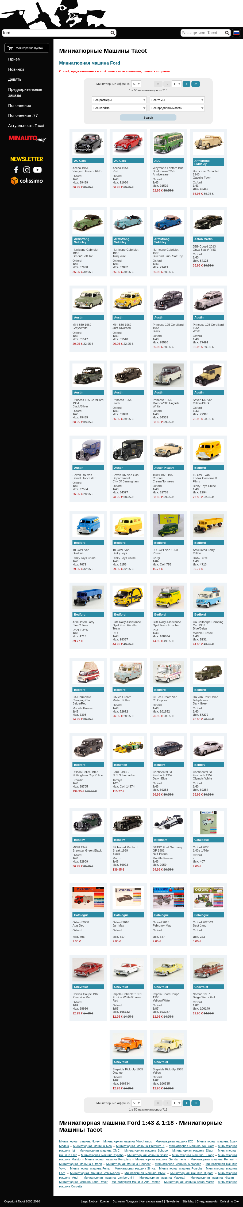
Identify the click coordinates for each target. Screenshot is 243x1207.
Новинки (16, 69)
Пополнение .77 (23, 115)
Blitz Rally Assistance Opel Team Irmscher (168, 619)
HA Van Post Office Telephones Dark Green (208, 696)
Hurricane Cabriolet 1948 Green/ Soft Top (87, 247)
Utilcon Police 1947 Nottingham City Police (87, 769)
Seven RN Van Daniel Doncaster (87, 472)
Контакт (105, 1201)
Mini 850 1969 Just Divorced (128, 322)
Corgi (162, 561)
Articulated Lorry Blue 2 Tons (87, 619)
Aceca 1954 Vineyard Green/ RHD (87, 165)
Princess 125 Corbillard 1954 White (208, 324)
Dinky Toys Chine (204, 489)
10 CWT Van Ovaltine (87, 547)
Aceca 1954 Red (128, 165)
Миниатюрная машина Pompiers (108, 1159)
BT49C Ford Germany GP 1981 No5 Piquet (168, 846)
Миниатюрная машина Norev (79, 1141)
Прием (14, 59)
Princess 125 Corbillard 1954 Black (168, 324)
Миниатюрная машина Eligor (192, 1150)
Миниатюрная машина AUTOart (191, 1146)
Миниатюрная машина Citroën (80, 1163)
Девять (14, 79)
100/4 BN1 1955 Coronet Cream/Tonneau (168, 474)
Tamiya (123, 783)
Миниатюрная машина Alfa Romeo (135, 1181)
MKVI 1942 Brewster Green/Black (87, 844)
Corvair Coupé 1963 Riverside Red (87, 991)
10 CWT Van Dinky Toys (128, 547)
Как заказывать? (151, 1201)
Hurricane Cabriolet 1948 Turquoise (128, 247)
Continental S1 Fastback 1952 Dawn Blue (168, 771)
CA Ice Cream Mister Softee (128, 694)
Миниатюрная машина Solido (147, 1155)
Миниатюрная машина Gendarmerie (161, 1159)
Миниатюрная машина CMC (100, 1150)
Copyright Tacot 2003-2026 (22, 1201)
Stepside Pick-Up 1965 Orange (128, 1066)
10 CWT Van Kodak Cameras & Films (208, 474)
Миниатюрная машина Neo (92, 1146)
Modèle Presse (203, 636)
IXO (120, 636)
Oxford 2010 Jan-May (128, 919)
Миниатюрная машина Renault (212, 1159)
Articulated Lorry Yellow (208, 547)
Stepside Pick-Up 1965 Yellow (168, 1066)
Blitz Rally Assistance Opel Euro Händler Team (128, 621)
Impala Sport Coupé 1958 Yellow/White (168, 993)
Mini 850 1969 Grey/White (87, 322)
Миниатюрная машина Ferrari (90, 1168)
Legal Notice (89, 1201)
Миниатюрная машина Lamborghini (108, 1177)
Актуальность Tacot (26, 125)
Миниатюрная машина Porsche (180, 1168)
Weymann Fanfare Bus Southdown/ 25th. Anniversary (168, 167)
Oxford (80, 179)
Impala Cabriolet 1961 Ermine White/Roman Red (128, 993)
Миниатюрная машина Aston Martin (189, 1181)
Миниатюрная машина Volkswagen (94, 1173)
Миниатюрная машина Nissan (212, 1177)
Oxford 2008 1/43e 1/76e (208, 844)
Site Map (188, 1201)
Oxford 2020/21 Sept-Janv (208, 919)
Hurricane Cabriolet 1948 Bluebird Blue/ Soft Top (168, 247)
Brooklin (80, 783)
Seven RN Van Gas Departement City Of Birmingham (128, 474)
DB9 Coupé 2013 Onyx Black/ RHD (208, 244)
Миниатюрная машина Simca (135, 1168)
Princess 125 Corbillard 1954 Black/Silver (87, 399)
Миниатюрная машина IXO (174, 1141)
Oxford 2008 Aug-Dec (87, 919)
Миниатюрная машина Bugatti (191, 1173)
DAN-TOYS (200, 561)
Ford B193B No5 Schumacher (128, 769)
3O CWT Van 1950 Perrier (168, 547)
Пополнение (19, 105)
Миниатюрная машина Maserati (162, 1177)
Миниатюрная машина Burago (193, 1155)
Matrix (120, 861)
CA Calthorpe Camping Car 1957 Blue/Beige (208, 621)
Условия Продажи (125, 1201)
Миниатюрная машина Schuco (146, 1150)
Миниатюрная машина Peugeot (128, 1163)
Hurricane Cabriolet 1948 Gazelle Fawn (208, 168)
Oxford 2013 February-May (168, 919)
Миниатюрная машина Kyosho (102, 1155)
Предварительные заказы (25, 92)
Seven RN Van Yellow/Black (208, 397)
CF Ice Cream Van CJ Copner (168, 694)
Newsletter (173, 1201)
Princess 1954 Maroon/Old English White (168, 399)
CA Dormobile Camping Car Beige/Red (87, 696)
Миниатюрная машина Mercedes (178, 1163)
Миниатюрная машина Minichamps (127, 1141)
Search (148, 117)
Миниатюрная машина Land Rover (83, 1181)
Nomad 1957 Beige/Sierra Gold (208, 991)
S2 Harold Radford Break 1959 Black (128, 846)
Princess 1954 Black (128, 397)
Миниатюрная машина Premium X (140, 1146)
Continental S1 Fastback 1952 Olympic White (208, 771)
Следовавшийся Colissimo (214, 1201)
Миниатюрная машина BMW (145, 1173)
